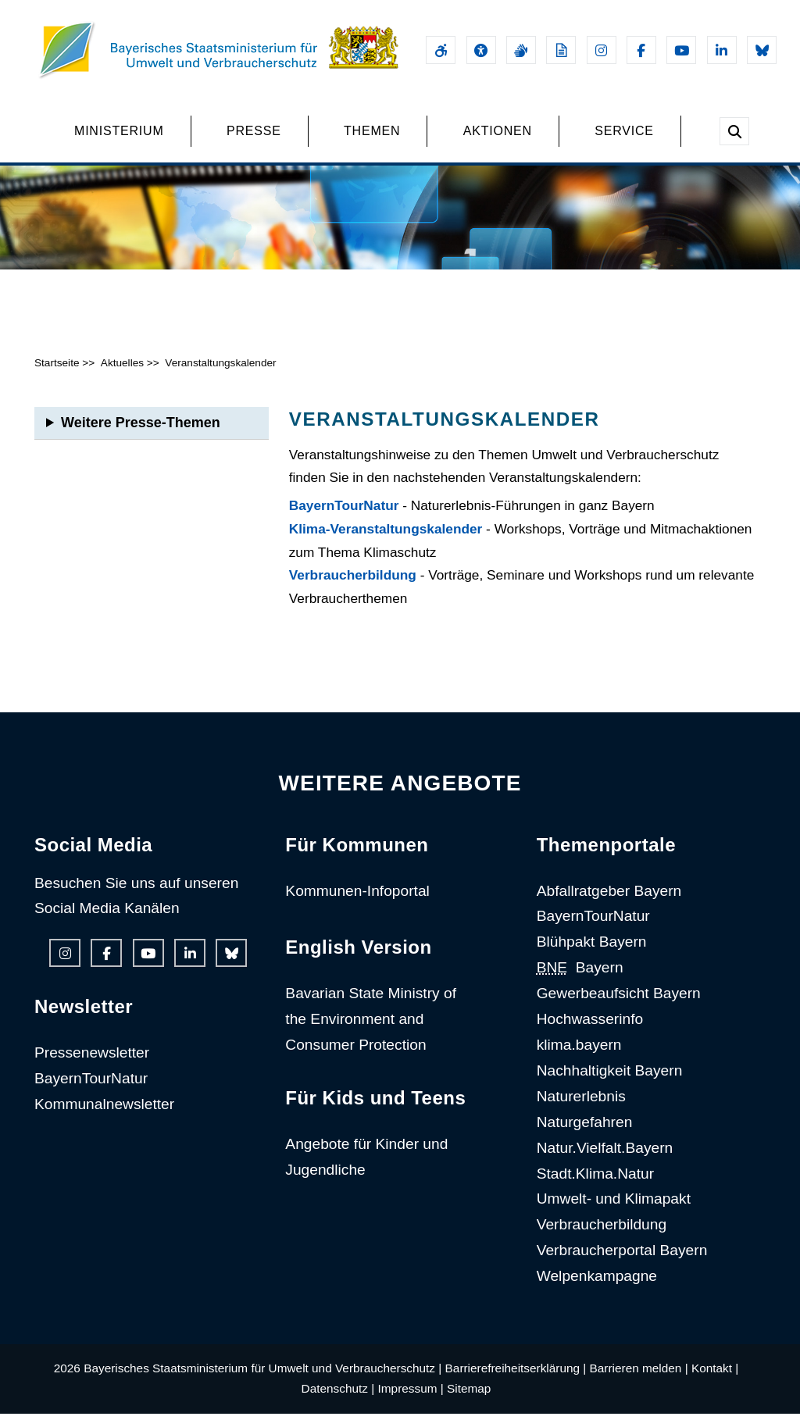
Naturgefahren (585, 1135)
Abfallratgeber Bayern (609, 904)
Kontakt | (714, 1382)
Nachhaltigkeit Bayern (610, 1084)
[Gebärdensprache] (521, 50)
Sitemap (469, 1402)
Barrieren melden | (639, 1382)
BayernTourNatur (344, 519)
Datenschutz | (338, 1402)
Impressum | (411, 1402)
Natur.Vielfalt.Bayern (605, 1161)
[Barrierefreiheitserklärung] (440, 50)
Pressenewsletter (91, 1066)
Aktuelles (122, 376)
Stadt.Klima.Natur (595, 1187)
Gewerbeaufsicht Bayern (619, 1007)
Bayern (580, 981)
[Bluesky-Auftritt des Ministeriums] (762, 50)
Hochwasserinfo (590, 1033)
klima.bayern (579, 1058)
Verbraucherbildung (352, 589)
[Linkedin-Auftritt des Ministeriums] (722, 50)
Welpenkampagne (597, 1290)
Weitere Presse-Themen (140, 436)
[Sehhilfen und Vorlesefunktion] (481, 50)
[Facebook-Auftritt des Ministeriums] (641, 50)
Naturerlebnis (581, 1109)
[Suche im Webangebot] (734, 131)
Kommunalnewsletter (104, 1118)
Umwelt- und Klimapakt (614, 1212)
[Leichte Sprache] (561, 50)
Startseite (57, 376)
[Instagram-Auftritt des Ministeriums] (601, 50)
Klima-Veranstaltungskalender (386, 543)
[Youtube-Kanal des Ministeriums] (681, 50)
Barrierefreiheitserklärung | (516, 1382)
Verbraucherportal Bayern (622, 1264)
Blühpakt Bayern (592, 955)
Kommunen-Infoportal (357, 904)
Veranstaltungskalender (220, 376)
